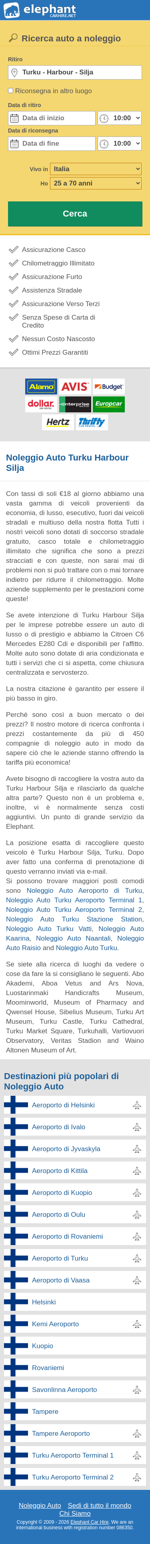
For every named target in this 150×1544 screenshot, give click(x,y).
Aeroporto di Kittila (60, 1171)
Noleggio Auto (40, 1505)
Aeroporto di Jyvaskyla (66, 1149)
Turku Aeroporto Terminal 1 (73, 1455)
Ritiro (15, 59)
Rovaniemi (48, 1368)
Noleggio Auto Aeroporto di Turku (84, 890)
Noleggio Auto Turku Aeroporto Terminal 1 (74, 900)
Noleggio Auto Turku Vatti (49, 929)
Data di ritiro (24, 105)
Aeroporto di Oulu (58, 1214)
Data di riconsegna (33, 130)
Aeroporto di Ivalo (58, 1127)
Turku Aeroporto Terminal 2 (73, 1477)
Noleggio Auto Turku (86, 948)
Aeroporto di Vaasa (61, 1280)
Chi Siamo (74, 1513)
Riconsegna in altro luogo (53, 91)
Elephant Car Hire (89, 1522)
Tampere (45, 1411)
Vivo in (39, 169)
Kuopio (42, 1346)
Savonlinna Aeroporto (64, 1390)
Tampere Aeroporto (61, 1433)
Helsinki (44, 1302)
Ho (44, 183)
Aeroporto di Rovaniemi (67, 1236)
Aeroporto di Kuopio (62, 1193)
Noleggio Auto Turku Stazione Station (74, 919)
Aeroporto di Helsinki (63, 1105)
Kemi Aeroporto (55, 1324)
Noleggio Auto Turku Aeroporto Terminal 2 (74, 910)
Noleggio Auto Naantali (73, 938)
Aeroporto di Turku (60, 1258)
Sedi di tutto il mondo (99, 1505)
